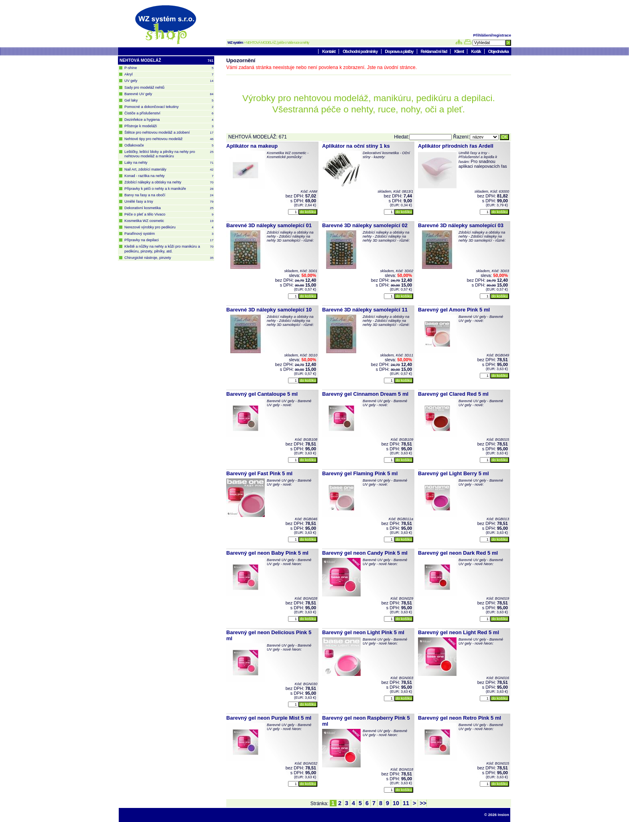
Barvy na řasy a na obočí (168, 195)
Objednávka (498, 51)
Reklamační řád (434, 51)
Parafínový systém (168, 234)
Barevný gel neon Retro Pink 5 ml (459, 718)
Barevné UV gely (168, 94)
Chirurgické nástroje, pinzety (168, 258)
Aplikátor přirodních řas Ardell (455, 146)
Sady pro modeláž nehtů (144, 87)
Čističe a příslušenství (168, 113)
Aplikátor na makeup (252, 146)
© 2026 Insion (496, 814)
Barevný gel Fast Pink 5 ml (259, 473)
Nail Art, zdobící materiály (168, 169)
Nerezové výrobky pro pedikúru (168, 227)
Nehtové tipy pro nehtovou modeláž (168, 139)
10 (396, 803)
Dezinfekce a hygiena (168, 120)
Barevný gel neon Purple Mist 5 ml (268, 718)
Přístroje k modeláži (168, 126)
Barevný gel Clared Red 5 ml (453, 394)
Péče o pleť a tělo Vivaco (168, 214)
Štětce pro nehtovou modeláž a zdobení (168, 132)
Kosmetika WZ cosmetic (168, 221)
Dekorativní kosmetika (168, 208)
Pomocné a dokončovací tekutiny (168, 107)
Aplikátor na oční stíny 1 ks (356, 146)
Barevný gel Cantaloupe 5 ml (262, 394)
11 (406, 803)
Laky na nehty (168, 163)
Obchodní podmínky (360, 51)
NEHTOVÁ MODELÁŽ (166, 60)
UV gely (168, 81)
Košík (476, 51)
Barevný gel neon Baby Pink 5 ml (267, 553)
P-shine (168, 68)
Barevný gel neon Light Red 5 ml (458, 632)
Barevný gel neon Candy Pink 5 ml (365, 553)
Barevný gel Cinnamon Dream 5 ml (365, 394)
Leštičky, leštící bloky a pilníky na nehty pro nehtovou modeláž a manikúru (168, 154)
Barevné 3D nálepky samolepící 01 (269, 225)
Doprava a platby (399, 51)
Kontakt (329, 51)
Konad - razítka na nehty (168, 176)
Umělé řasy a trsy (168, 201)
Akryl (168, 74)
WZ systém (235, 43)
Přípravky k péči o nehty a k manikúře (168, 189)
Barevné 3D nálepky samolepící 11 (365, 310)
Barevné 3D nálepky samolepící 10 (269, 310)
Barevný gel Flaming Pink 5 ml (360, 473)
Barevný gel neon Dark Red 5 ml (458, 553)
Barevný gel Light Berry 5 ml (453, 473)
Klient (459, 51)
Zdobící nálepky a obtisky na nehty (168, 182)
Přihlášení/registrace (492, 35)
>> (422, 803)
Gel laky (168, 100)
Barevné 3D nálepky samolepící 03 (460, 225)
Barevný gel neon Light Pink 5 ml (363, 632)
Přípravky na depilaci (168, 240)
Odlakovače (168, 145)
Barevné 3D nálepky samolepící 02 (365, 225)
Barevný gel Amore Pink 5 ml (454, 310)
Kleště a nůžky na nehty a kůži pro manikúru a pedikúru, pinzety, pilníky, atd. (168, 248)
